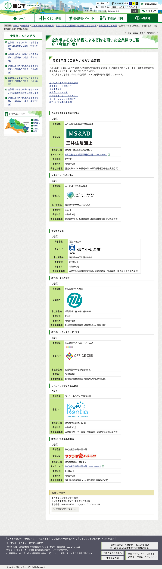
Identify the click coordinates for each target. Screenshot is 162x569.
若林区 (36, 125)
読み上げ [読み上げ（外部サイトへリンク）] (104, 3)
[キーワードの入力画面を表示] (85, 11)
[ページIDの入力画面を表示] (97, 11)
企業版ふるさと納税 (108, 25)
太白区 (36, 128)
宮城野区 (36, 123)
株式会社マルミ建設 (58, 92)
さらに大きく (132, 7)
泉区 (35, 131)
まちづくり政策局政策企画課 (64, 497)
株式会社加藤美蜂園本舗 (60, 101)
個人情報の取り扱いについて (64, 538)
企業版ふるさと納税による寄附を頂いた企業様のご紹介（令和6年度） (23, 45)
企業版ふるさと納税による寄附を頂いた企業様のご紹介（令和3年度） (23, 81)
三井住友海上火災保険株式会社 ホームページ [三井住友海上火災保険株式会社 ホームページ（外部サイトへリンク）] (90, 154)
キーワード (90, 11)
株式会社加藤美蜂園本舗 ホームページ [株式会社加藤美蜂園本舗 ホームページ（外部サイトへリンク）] (87, 466)
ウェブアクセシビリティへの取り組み (97, 538)
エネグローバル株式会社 (60, 85)
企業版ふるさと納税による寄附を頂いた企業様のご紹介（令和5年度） (23, 57)
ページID (101, 11)
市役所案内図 (112, 557)
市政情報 (25, 25)
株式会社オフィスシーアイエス (63, 95)
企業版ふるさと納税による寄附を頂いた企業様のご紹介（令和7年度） (23, 101)
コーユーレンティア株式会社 (62, 98)
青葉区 (36, 120)
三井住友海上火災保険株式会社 (63, 82)
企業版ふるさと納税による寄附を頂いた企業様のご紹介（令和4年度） (23, 69)
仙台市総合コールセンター (123, 544)
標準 (126, 3)
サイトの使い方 (15, 538)
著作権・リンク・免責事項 (36, 538)
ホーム (16, 25)
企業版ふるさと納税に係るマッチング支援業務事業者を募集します (23, 91)
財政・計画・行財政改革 (42, 25)
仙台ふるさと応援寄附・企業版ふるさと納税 (76, 25)
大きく (122, 7)
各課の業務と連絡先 (112, 552)
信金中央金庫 (55, 88)
